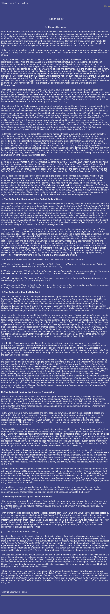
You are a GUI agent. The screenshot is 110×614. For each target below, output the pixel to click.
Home (107, 6)
